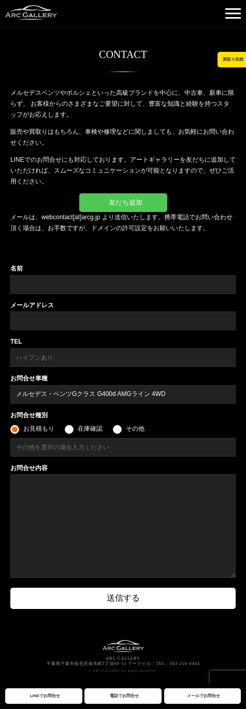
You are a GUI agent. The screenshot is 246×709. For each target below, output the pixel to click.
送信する (123, 597)
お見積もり (38, 428)
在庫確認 (90, 428)
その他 (135, 428)
